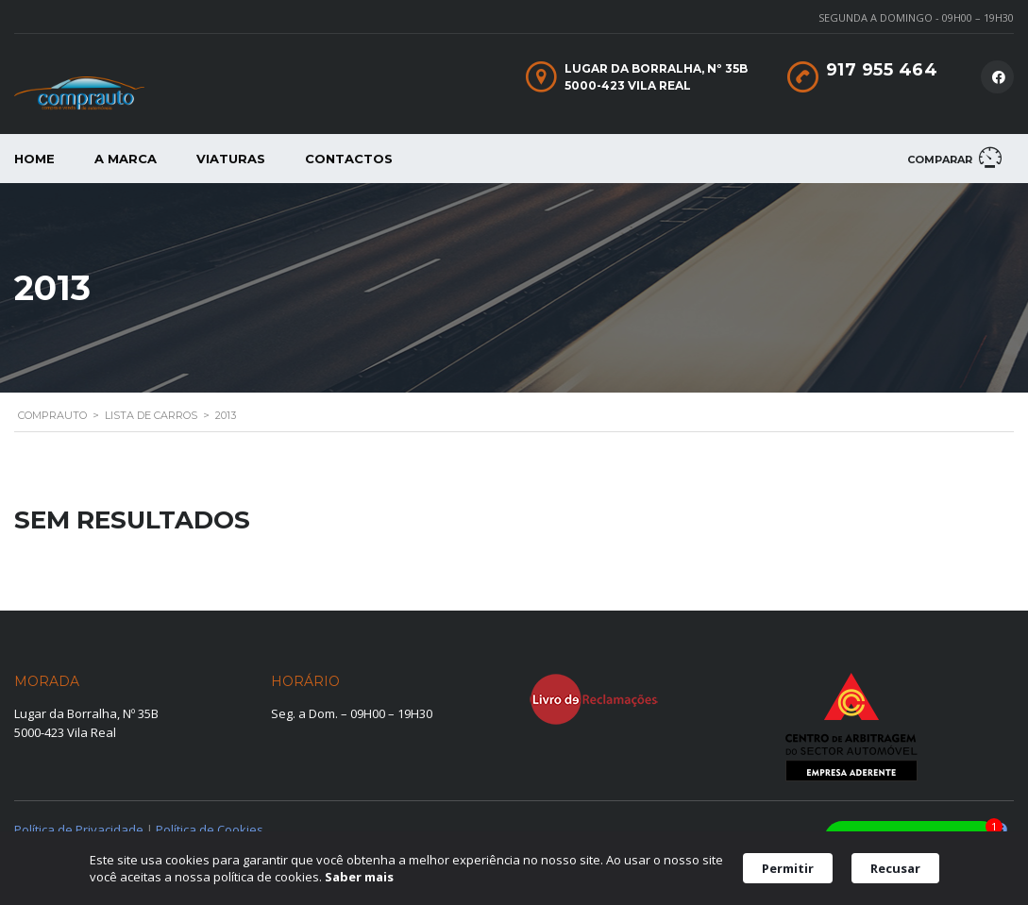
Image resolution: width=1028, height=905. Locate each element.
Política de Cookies (209, 829)
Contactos (349, 158)
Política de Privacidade (78, 829)
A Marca (125, 158)
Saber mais (359, 876)
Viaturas (230, 158)
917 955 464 (882, 69)
